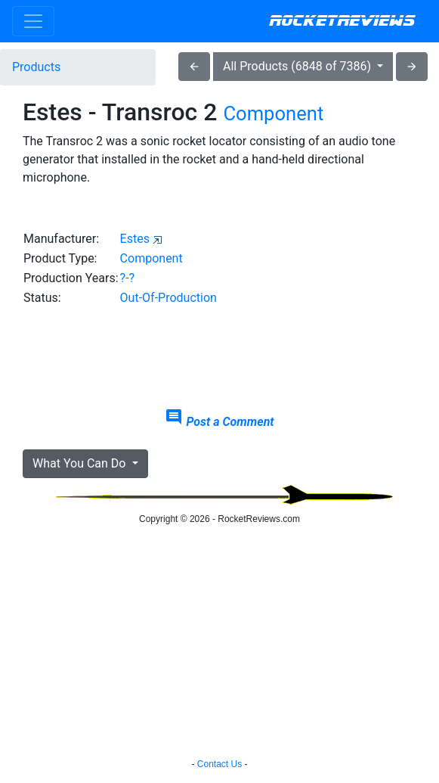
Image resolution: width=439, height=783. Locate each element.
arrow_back (194, 67)
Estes (135, 238)
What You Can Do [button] (80, 463)
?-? (127, 278)
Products (36, 67)
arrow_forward (412, 67)
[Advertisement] (219, 358)
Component (273, 113)
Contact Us (219, 764)
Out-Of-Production (168, 298)
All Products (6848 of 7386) (298, 66)
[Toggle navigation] (33, 21)
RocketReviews (342, 21)
